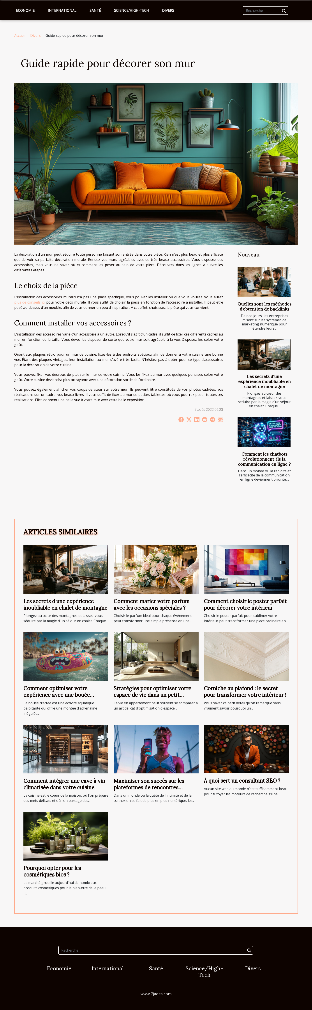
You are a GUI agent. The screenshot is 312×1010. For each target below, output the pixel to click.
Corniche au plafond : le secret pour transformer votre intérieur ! (245, 691)
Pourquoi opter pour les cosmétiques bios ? (52, 871)
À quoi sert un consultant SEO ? (242, 780)
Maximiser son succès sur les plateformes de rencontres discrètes (149, 788)
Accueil (19, 35)
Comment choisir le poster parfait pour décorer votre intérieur (245, 604)
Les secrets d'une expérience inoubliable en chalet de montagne (264, 381)
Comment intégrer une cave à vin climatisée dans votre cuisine (64, 784)
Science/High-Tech (131, 10)
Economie (25, 10)
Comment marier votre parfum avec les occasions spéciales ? (152, 604)
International (62, 10)
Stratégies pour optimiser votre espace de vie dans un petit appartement (152, 695)
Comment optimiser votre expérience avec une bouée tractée (56, 695)
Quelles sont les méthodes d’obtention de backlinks (264, 306)
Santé (95, 10)
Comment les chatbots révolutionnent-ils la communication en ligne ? (264, 459)
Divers (168, 10)
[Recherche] (265, 10)
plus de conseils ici (29, 302)
